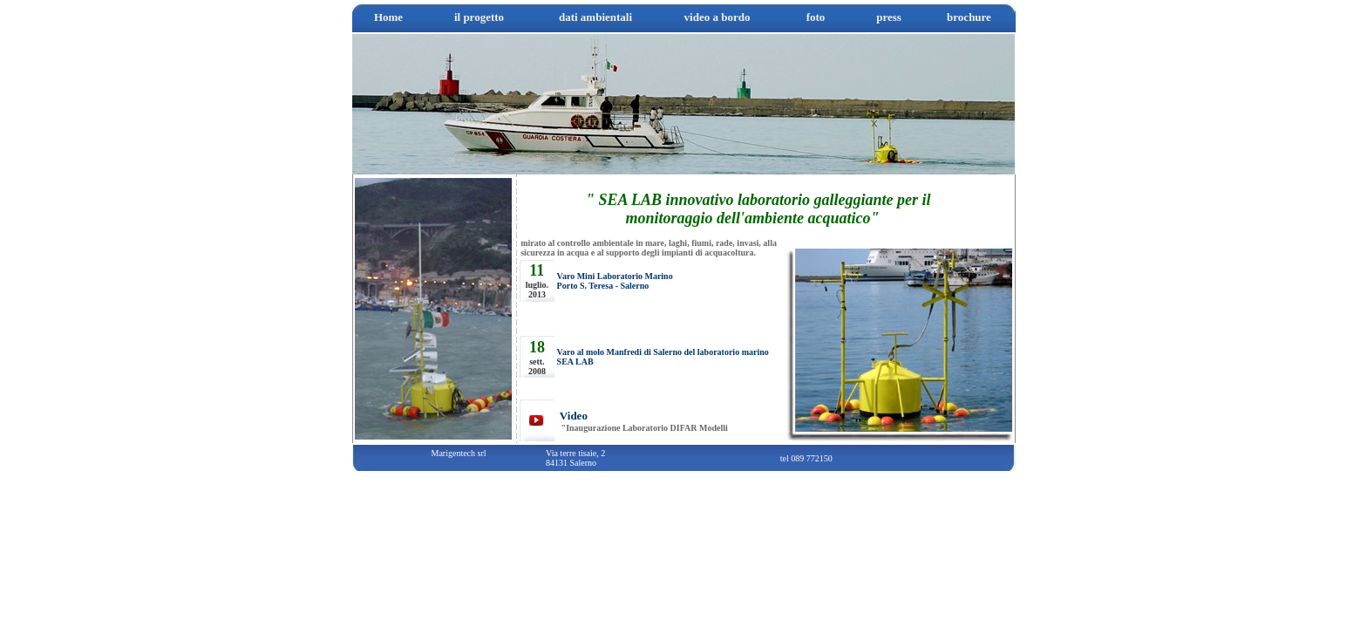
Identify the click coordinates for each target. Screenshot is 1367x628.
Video (572, 415)
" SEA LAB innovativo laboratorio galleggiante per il (758, 199)
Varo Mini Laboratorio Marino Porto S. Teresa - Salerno (615, 280)
